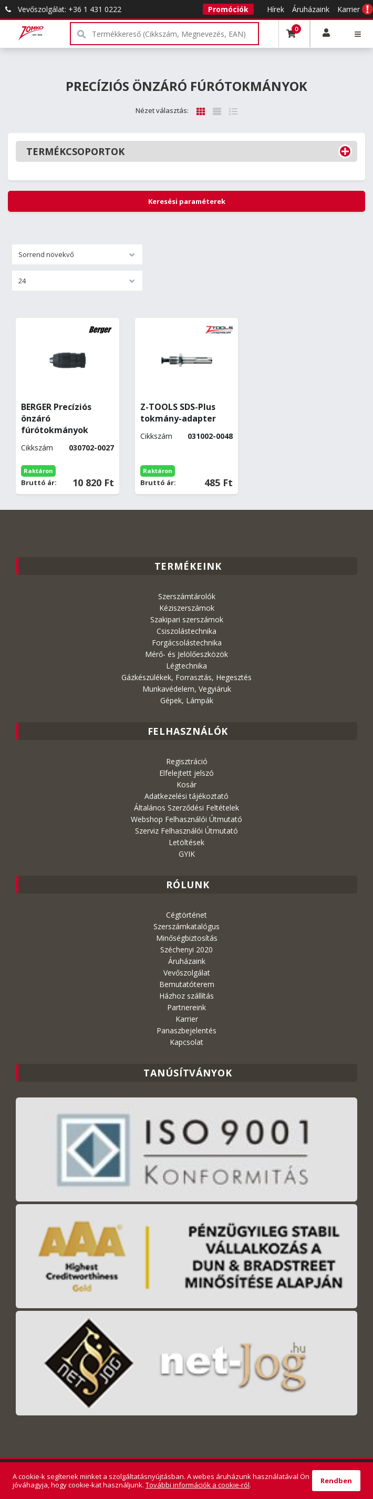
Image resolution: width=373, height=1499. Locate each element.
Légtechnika (186, 666)
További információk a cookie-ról (198, 1485)
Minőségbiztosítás (186, 938)
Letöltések (186, 842)
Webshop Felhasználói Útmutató (186, 819)
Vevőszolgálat (186, 973)
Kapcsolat (186, 1042)
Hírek (275, 9)
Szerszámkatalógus (186, 926)
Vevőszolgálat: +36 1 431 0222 (60, 9)
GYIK (187, 854)
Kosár (186, 784)
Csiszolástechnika (186, 631)
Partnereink (186, 1007)
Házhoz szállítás (186, 996)
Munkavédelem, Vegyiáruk (186, 689)
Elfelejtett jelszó (186, 773)
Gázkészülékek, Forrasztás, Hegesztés (186, 677)
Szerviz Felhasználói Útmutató (186, 831)
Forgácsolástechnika (187, 643)
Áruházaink (310, 9)
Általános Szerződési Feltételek (186, 808)
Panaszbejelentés (186, 1030)
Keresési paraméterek (186, 201)
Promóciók (228, 9)
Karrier (348, 9)
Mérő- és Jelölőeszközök (186, 654)
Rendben (336, 1480)
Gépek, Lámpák (186, 700)
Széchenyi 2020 (186, 949)
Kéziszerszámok (186, 608)
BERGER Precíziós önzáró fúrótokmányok (56, 418)
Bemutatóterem (186, 984)
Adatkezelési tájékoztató (186, 796)
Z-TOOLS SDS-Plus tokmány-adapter (178, 412)
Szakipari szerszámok (186, 619)
